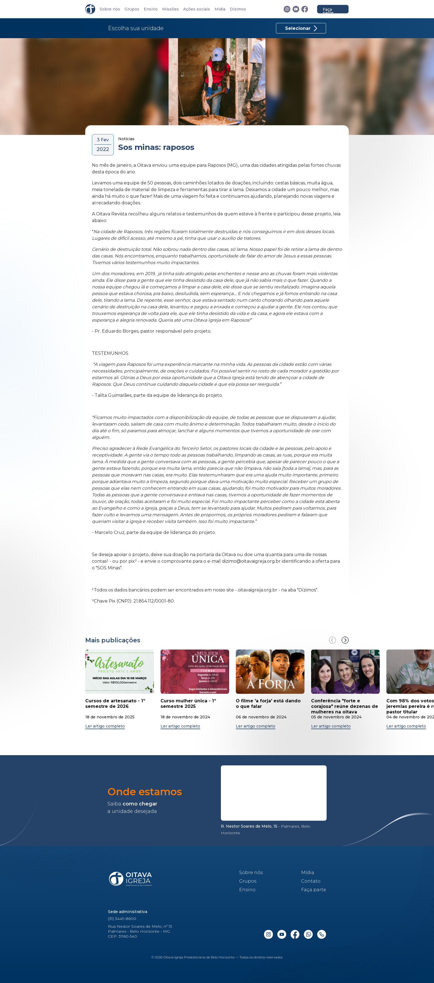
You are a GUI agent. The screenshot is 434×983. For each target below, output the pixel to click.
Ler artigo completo (105, 726)
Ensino (151, 9)
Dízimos (238, 9)
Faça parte (328, 10)
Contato (311, 881)
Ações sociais (196, 9)
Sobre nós (110, 9)
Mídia (220, 9)
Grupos (132, 9)
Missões (170, 9)
